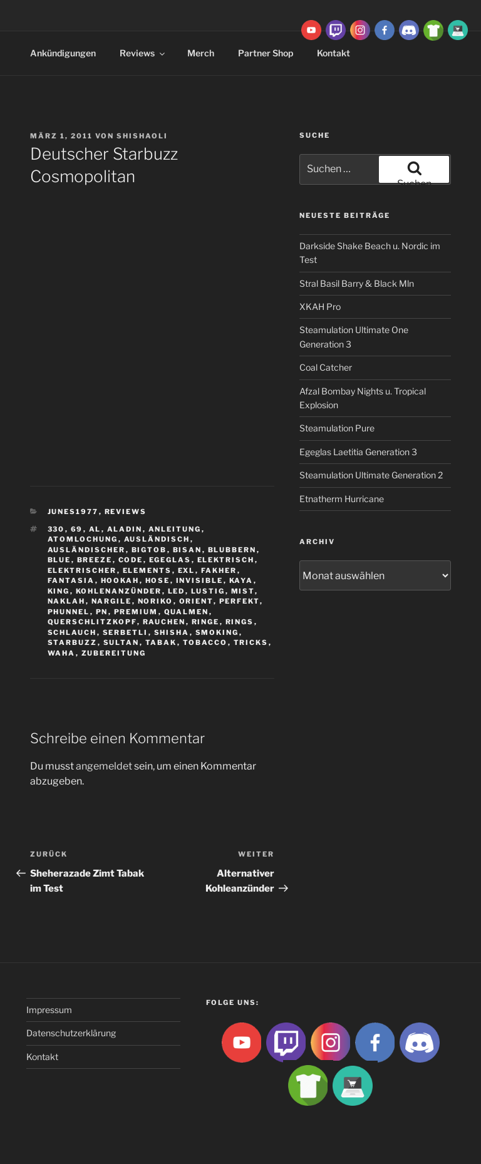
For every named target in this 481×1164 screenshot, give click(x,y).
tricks (251, 642)
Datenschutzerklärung (71, 1033)
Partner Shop (265, 53)
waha (62, 653)
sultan (121, 642)
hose (157, 580)
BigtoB (149, 549)
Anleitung (175, 529)
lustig (208, 591)
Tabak (161, 642)
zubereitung (114, 653)
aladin (125, 529)
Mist (243, 591)
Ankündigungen (63, 53)
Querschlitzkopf (92, 621)
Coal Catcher (325, 367)
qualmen (186, 611)
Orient (196, 601)
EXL (186, 570)
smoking (217, 632)
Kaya (241, 580)
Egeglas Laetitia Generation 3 (358, 451)
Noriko (155, 601)
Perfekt (239, 601)
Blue (59, 559)
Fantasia (71, 580)
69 (77, 529)
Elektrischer (82, 570)
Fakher (219, 570)
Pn (102, 611)
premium (136, 611)
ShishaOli (142, 135)
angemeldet (104, 766)
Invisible (200, 580)
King (59, 591)
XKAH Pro (320, 306)
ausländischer (87, 549)
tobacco (205, 642)
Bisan (187, 549)
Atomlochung (83, 539)
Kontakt (42, 1056)
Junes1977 (73, 511)
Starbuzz (73, 642)
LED (176, 591)
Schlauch (72, 632)
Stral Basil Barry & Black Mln (356, 283)
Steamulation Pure (337, 428)
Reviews (143, 53)
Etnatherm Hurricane (341, 498)
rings (239, 621)
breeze (95, 559)
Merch (200, 53)
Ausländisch (157, 539)
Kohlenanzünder (119, 591)
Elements (147, 570)
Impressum (49, 1009)
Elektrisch (226, 559)
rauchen (164, 621)
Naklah (67, 601)
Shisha (172, 632)
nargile (111, 601)
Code (130, 559)
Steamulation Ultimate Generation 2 (371, 475)
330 (56, 529)
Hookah (120, 580)
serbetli (125, 632)
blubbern (232, 549)
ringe (206, 621)
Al (95, 529)
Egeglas (170, 559)
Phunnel (69, 611)
